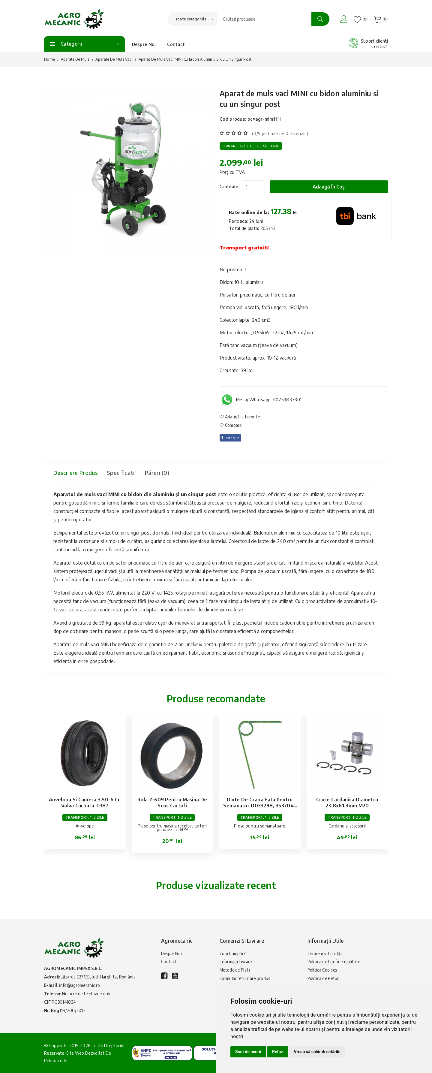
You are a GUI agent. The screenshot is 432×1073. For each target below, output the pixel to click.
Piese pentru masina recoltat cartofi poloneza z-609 (172, 827)
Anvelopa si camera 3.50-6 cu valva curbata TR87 (85, 803)
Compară (231, 425)
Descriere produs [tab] (78, 472)
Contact (176, 44)
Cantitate (229, 186)
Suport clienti (374, 41)
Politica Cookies (323, 971)
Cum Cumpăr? (233, 953)
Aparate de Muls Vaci (113, 59)
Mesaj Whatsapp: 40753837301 (269, 399)
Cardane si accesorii (347, 825)
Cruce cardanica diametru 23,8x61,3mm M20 (347, 803)
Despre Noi (144, 44)
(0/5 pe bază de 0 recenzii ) (280, 133)
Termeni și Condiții (325, 953)
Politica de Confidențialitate (335, 962)
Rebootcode (56, 1060)
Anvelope (85, 825)
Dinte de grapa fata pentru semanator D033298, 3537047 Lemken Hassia (259, 806)
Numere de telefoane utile (89, 993)
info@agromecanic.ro (79, 985)
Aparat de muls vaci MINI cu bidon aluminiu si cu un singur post (291, 98)
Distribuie (232, 438)
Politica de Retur (324, 980)
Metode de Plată (236, 971)
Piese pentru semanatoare (259, 825)
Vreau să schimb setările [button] (317, 1051)
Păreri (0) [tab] (168, 472)
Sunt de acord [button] (248, 1051)
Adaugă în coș (332, 187)
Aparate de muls (75, 59)
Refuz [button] (277, 1051)
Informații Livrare (236, 962)
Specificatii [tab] (129, 472)
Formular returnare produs (245, 980)
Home (49, 59)
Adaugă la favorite (240, 416)
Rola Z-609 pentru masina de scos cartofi (172, 803)
